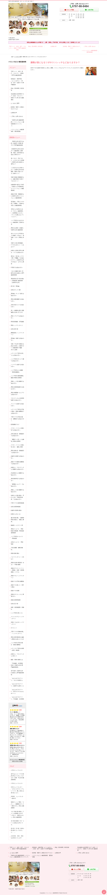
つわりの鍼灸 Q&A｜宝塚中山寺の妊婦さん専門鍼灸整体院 (17, 273)
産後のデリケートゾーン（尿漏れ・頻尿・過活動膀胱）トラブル (17, 570)
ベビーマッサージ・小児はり (17, 558)
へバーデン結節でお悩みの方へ (17, 365)
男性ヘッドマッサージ (17, 325)
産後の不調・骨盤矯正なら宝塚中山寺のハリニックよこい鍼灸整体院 (17, 196)
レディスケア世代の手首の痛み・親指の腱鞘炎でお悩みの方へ (17, 411)
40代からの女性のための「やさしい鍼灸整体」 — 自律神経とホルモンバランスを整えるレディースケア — (17, 212)
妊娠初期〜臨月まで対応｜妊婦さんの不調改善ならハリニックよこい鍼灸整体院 (17, 187)
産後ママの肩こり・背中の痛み (17, 586)
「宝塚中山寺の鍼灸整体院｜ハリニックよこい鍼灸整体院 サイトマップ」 (17, 122)
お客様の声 (53, 46)
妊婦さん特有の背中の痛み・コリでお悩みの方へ (17, 251)
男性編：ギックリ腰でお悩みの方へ (17, 294)
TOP (12, 56)
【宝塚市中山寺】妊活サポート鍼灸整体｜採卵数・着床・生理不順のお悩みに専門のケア (17, 151)
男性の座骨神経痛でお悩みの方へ (17, 388)
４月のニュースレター (17, 770)
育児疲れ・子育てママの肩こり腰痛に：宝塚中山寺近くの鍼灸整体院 (17, 203)
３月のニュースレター (17, 783)
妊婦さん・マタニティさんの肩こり (17, 655)
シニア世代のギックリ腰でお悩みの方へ (17, 360)
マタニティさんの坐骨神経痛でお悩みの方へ (17, 399)
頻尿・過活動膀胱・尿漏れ (17, 608)
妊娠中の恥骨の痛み (16, 510)
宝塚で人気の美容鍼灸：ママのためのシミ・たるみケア (17, 244)
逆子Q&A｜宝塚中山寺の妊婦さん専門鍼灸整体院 (17, 672)
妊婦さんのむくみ (15, 514)
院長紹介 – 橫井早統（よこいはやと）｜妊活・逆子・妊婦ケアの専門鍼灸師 (17, 81)
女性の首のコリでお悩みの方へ (17, 305)
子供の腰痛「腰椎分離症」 (17, 548)
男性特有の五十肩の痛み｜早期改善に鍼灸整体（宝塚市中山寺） (17, 280)
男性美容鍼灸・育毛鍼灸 (17, 321)
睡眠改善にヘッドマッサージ (17, 333)
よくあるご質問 (18, 56)
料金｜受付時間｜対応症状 (35, 46)
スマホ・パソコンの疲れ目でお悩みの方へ (17, 429)
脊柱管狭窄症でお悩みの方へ (17, 479)
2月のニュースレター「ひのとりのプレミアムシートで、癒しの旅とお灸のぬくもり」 (17, 789)
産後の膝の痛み (15, 553)
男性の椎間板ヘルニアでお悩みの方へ (17, 393)
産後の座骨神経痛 (15, 600)
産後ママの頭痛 (15, 590)
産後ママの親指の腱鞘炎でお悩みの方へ (17, 462)
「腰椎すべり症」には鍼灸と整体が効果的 (17, 440)
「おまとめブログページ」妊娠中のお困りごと (17, 684)
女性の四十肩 (14, 329)
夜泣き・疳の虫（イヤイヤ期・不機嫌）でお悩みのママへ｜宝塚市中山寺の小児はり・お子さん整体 (17, 260)
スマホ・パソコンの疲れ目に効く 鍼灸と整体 (17, 446)
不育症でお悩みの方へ (17, 267)
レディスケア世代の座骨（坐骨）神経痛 (17, 649)
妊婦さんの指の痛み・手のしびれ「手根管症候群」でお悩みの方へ (17, 497)
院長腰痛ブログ (15, 424)
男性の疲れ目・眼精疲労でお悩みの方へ (17, 451)
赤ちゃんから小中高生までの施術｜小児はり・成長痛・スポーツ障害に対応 (17, 236)
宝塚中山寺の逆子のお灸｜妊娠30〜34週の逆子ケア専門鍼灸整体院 (17, 143)
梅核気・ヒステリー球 (17, 525)
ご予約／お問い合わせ (89, 46)
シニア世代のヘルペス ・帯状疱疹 (17, 537)
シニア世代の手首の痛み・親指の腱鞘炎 (17, 643)
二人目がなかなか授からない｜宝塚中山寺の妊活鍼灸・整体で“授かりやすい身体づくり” (17, 170)
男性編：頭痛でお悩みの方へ (17, 339)
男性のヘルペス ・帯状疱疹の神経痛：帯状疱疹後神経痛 (17, 530)
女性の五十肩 (14, 603)
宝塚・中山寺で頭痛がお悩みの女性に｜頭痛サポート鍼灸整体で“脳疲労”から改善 (17, 346)
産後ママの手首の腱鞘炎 (17, 581)
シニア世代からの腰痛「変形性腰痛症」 (17, 371)
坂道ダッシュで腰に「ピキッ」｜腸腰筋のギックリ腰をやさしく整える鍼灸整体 (17, 804)
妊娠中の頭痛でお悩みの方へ (17, 457)
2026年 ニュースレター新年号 (17, 797)
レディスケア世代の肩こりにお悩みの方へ (17, 354)
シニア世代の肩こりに (17, 613)
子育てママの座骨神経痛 (17, 503)
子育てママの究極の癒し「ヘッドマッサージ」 (17, 632)
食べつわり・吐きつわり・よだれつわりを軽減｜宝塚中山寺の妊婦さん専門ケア (17, 161)
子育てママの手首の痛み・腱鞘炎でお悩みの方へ (17, 418)
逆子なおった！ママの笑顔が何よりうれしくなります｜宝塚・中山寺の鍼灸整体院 (17, 776)
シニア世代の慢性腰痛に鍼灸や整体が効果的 (17, 376)
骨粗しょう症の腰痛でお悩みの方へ (17, 382)
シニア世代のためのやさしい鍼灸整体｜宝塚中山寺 (17, 222)
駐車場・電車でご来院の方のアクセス (71, 47)
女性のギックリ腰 (15, 289)
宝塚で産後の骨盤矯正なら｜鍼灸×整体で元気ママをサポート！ (17, 179)
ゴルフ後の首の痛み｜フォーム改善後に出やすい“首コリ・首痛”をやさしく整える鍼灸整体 (17, 814)
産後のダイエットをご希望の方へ (17, 595)
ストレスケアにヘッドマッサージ (17, 617)
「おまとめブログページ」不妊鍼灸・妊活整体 (17, 698)
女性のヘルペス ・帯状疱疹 (17, 543)
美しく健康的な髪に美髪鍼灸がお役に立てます (17, 311)
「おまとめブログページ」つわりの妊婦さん (17, 679)
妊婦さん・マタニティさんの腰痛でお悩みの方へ (17, 468)
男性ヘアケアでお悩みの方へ (17, 317)
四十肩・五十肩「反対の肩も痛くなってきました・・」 (17, 830)
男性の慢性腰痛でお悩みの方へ (17, 300)
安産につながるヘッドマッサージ (17, 623)
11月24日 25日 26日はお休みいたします (17, 837)
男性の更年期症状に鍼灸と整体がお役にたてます (17, 638)
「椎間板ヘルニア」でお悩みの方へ (17, 485)
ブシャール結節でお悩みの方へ (17, 404)
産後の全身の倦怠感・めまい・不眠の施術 (17, 563)
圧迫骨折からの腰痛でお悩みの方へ (17, 474)
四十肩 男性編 (15, 286)
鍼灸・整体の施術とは (17, 659)
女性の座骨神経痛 (15, 506)
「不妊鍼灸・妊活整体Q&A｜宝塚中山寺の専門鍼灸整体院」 (17, 665)
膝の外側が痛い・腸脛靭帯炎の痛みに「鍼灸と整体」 (17, 519)
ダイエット (14, 627)
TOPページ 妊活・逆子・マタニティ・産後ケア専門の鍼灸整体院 (17, 48)
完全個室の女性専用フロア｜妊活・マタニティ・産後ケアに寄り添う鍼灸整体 (17, 96)
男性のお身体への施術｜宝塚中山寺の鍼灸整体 (17, 229)
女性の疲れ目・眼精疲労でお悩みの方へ (17, 434)
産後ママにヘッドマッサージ (17, 576)
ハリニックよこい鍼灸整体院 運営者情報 (90, 51)
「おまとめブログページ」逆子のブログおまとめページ (17, 691)
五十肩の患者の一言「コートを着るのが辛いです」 (17, 822)
